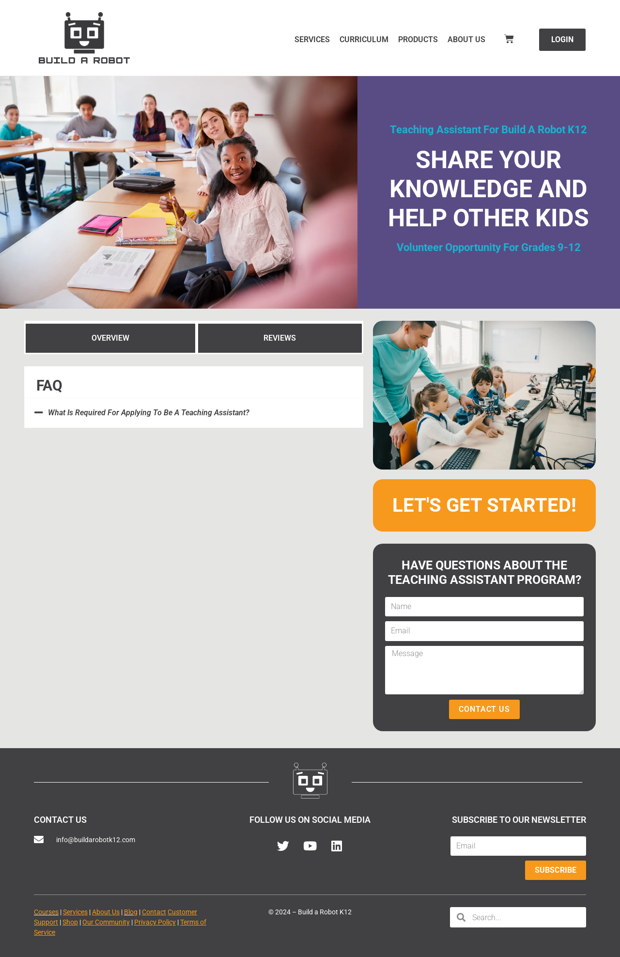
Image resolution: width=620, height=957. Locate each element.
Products (418, 39)
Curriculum (364, 39)
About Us (466, 39)
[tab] (110, 338)
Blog (131, 912)
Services (312, 39)
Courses (46, 912)
